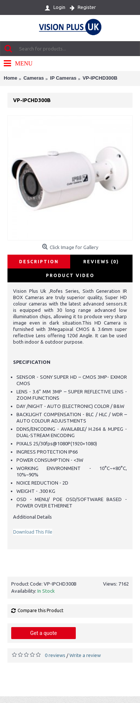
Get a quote (43, 633)
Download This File (32, 532)
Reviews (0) (101, 261)
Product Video (70, 275)
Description (39, 261)
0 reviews (55, 655)
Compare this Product (40, 610)
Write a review (85, 655)
